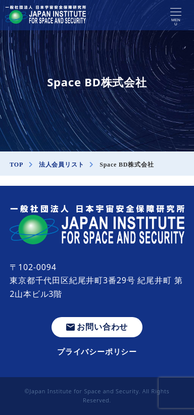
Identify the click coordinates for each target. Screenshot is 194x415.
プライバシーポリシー (97, 351)
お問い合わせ (97, 326)
